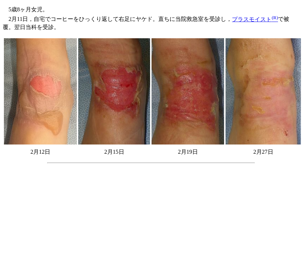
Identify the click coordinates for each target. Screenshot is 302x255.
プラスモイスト (255, 19)
